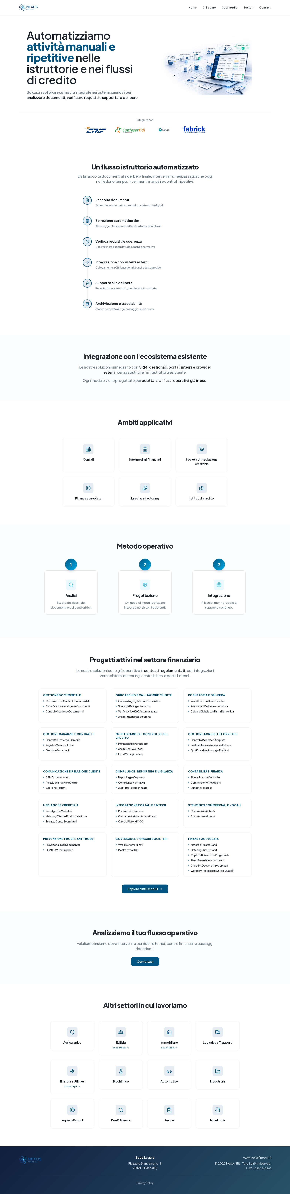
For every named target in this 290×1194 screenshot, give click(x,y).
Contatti (265, 7)
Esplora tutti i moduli (145, 889)
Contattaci (145, 961)
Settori (248, 7)
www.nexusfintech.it (257, 1157)
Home (193, 7)
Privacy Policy (145, 1183)
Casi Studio (230, 7)
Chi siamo (209, 7)
